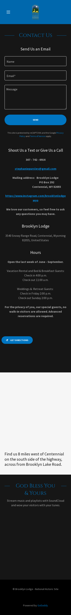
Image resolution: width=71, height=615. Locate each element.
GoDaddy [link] (42, 605)
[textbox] (35, 61)
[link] (35, 12)
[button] (9, 12)
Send (35, 119)
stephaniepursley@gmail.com (35, 168)
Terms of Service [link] (37, 136)
